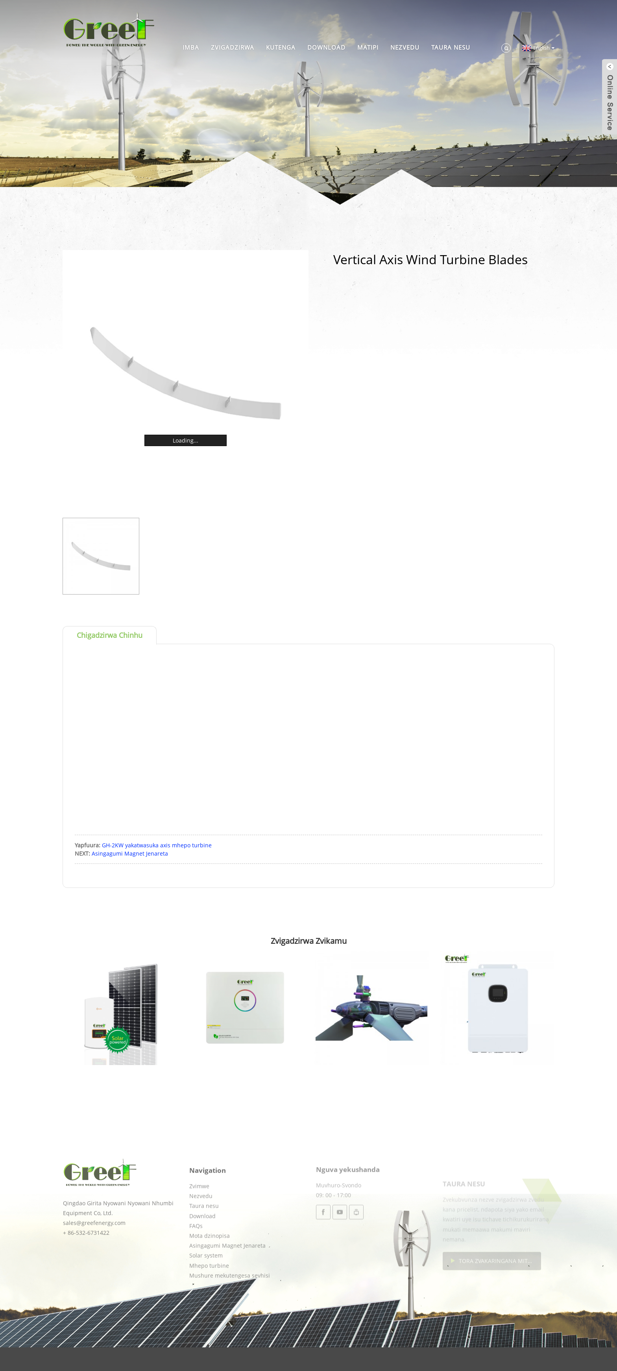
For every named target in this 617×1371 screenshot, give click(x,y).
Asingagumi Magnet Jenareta (130, 853)
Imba (191, 47)
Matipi (368, 47)
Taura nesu (450, 47)
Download (326, 47)
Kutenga (281, 47)
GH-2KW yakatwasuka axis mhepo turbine (157, 845)
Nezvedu (404, 47)
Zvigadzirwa (232, 47)
